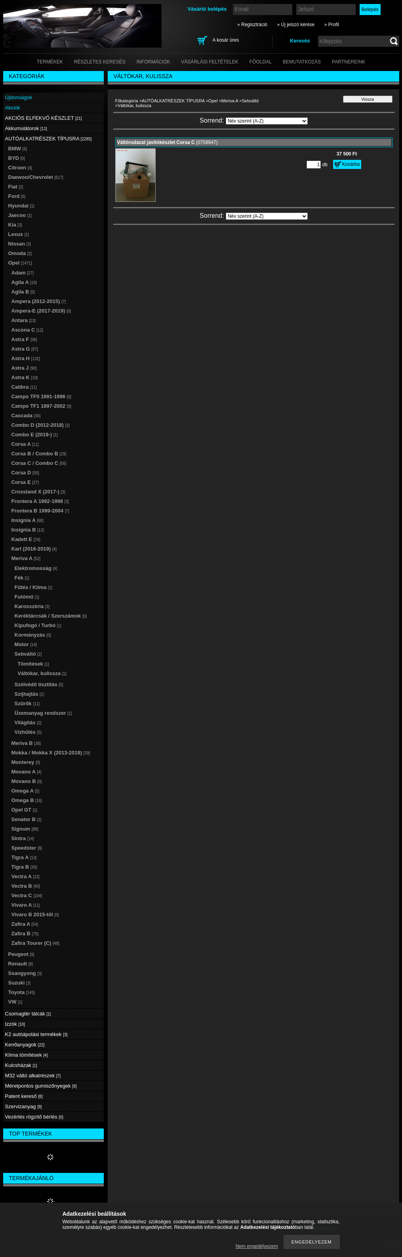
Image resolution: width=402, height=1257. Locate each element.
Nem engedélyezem (257, 1246)
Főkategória (126, 100)
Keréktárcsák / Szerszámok (51, 616)
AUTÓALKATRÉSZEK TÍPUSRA (173, 100)
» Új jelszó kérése (295, 24)
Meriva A (229, 100)
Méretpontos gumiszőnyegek (41, 1086)
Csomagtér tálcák (28, 1014)
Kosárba (351, 164)
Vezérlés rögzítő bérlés (34, 1117)
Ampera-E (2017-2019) (41, 311)
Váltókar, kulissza (42, 673)
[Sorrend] (267, 121)
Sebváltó (250, 100)
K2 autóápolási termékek (36, 1034)
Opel (212, 100)
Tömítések (33, 664)
